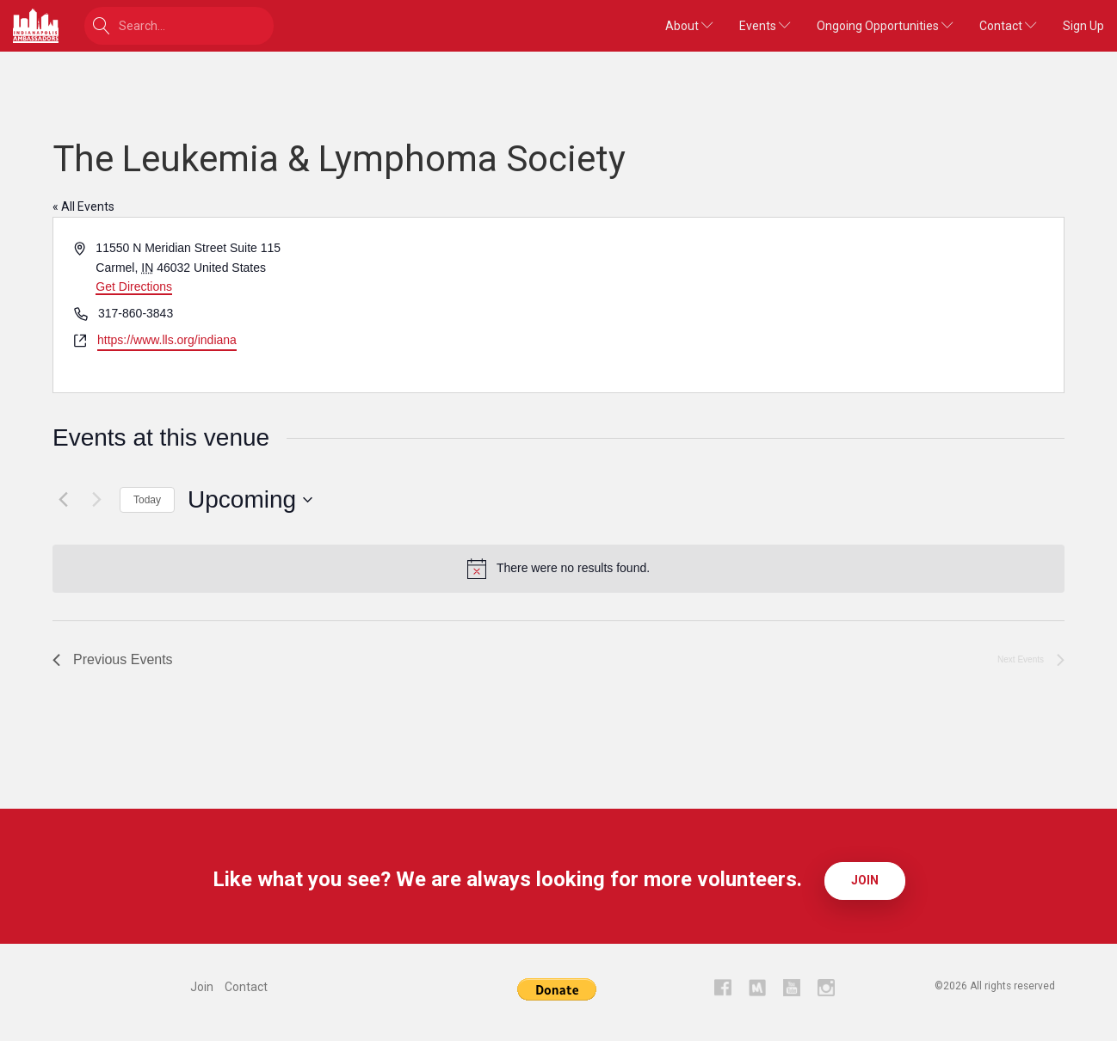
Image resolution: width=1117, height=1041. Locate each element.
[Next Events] (96, 500)
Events (765, 26)
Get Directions (134, 286)
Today (147, 500)
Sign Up (1083, 26)
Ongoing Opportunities (885, 26)
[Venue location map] (810, 305)
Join (865, 880)
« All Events (83, 206)
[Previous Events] (62, 500)
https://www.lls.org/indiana (167, 340)
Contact (1008, 26)
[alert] (558, 569)
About (689, 26)
